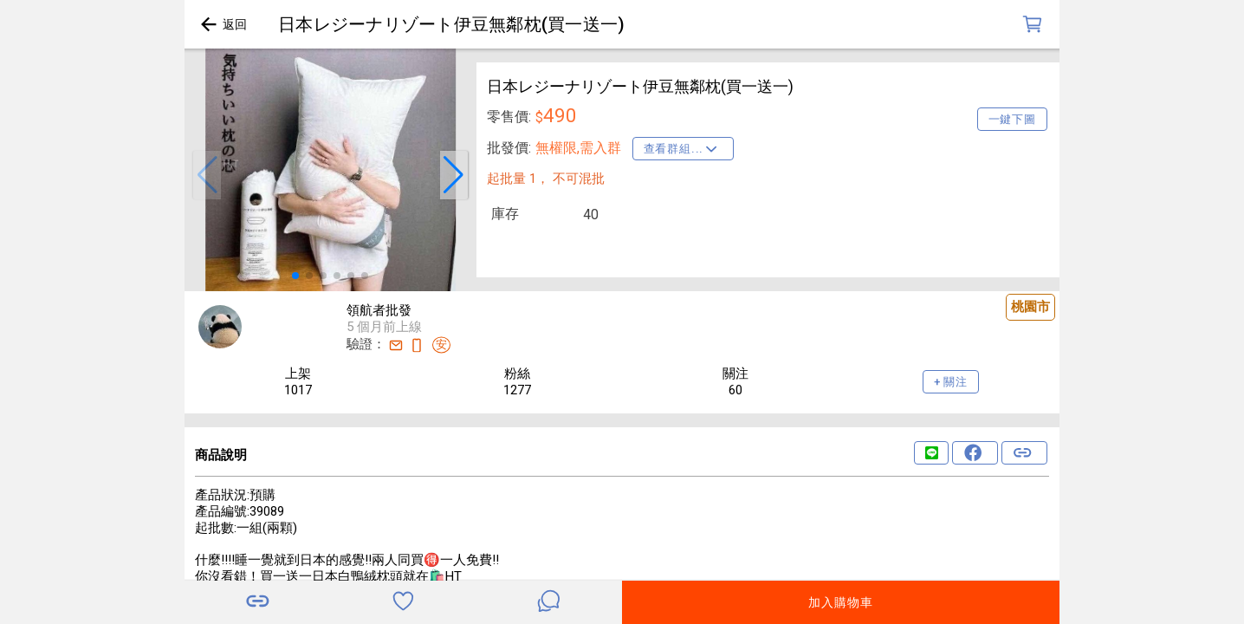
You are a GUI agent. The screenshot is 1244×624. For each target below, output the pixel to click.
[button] (207, 175)
